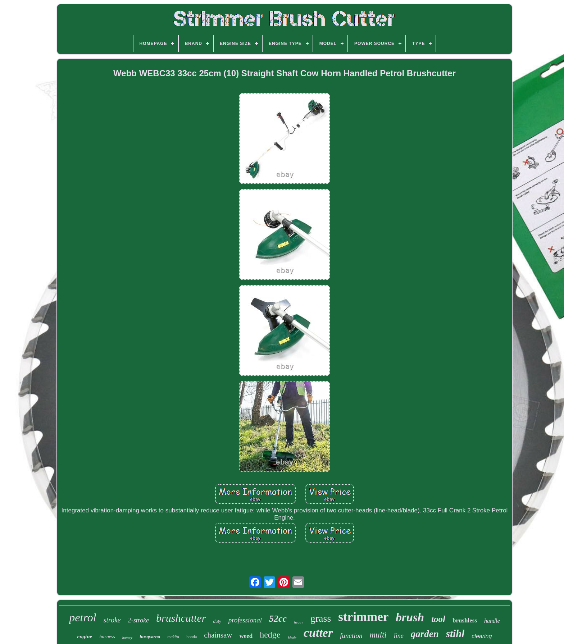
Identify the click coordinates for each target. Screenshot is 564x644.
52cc (278, 618)
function (351, 635)
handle (492, 621)
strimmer (363, 617)
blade (292, 637)
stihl (455, 633)
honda (191, 636)
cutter (318, 632)
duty (217, 621)
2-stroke (138, 620)
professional (245, 620)
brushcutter (181, 618)
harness (107, 636)
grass (320, 618)
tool (438, 619)
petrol (82, 617)
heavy (298, 622)
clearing (482, 636)
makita (173, 636)
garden (425, 634)
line (399, 635)
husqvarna (150, 636)
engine (84, 636)
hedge (270, 634)
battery (127, 638)
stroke (112, 620)
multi (377, 634)
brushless (464, 620)
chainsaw (218, 635)
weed (246, 635)
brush (410, 617)
